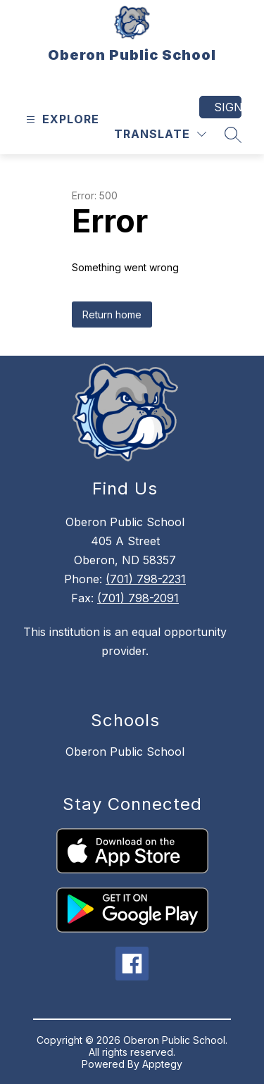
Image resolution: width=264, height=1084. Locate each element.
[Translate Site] (160, 134)
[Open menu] (61, 119)
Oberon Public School (124, 752)
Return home (112, 314)
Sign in (227, 107)
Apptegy (162, 1064)
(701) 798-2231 (146, 579)
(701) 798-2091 (138, 598)
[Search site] (233, 134)
